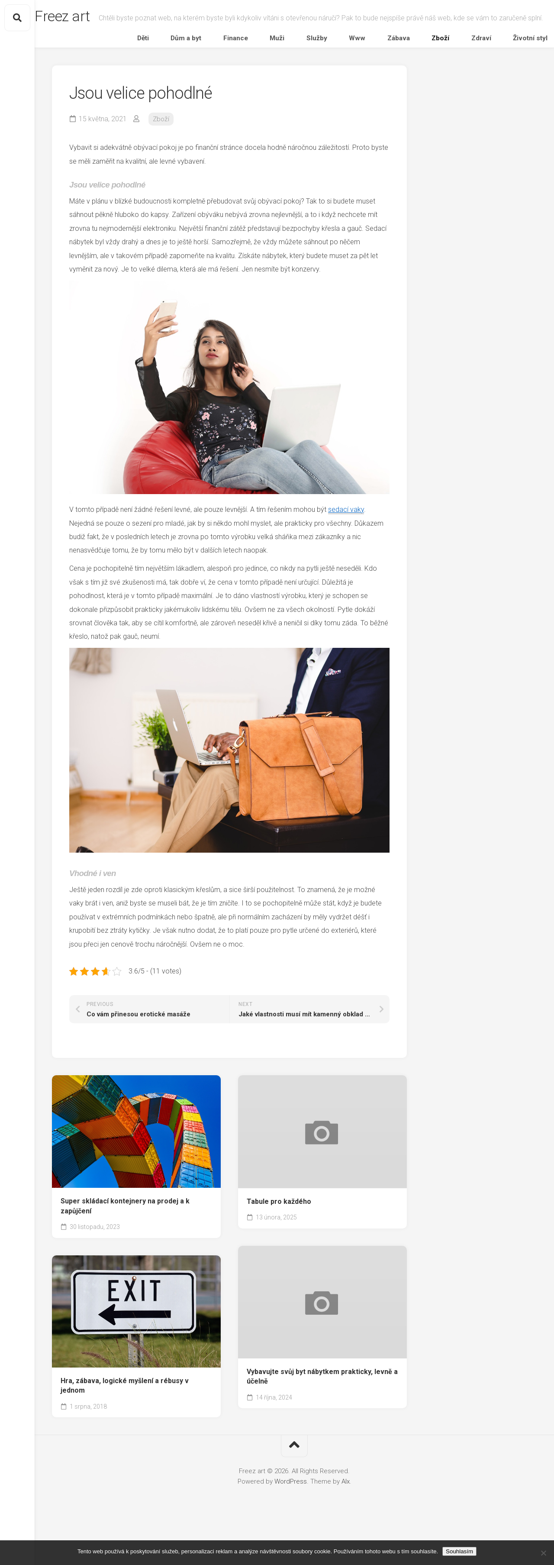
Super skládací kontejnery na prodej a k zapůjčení (125, 1245)
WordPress (290, 1521)
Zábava (424, 75)
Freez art (81, 18)
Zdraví (483, 75)
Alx (345, 1521)
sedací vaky (346, 549)
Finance (308, 75)
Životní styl (520, 75)
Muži (338, 75)
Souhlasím (459, 1551)
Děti (239, 75)
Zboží (454, 75)
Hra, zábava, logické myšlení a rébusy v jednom (125, 1425)
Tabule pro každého (279, 1241)
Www (395, 75)
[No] (543, 1553)
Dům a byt (271, 75)
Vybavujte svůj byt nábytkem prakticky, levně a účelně (322, 1416)
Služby (366, 75)
